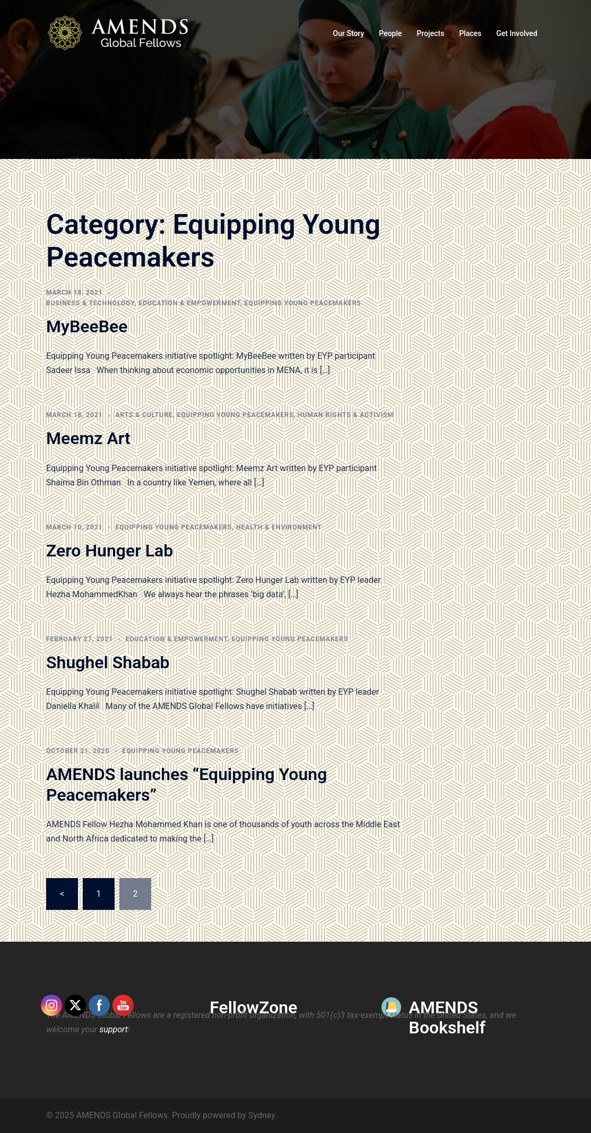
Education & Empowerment (189, 303)
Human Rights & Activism (346, 415)
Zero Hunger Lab (109, 551)
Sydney (261, 1115)
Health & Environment (279, 527)
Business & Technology (90, 303)
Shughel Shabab (108, 662)
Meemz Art (88, 438)
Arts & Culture (144, 415)
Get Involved (516, 33)
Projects (431, 33)
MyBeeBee (86, 326)
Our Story (348, 33)
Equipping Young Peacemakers (303, 303)
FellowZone (253, 1007)
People (390, 33)
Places (470, 33)
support (113, 1029)
